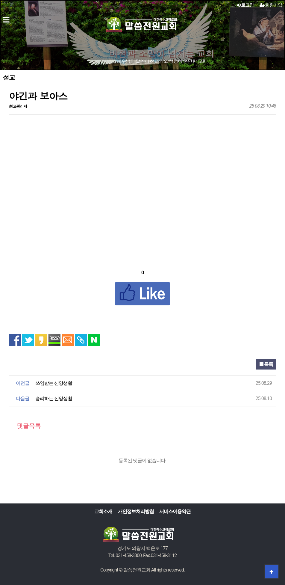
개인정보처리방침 (136, 511)
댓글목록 (25, 425)
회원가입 (271, 5)
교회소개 (103, 511)
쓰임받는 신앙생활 (53, 383)
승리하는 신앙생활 (53, 398)
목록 (266, 364)
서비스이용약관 (175, 511)
